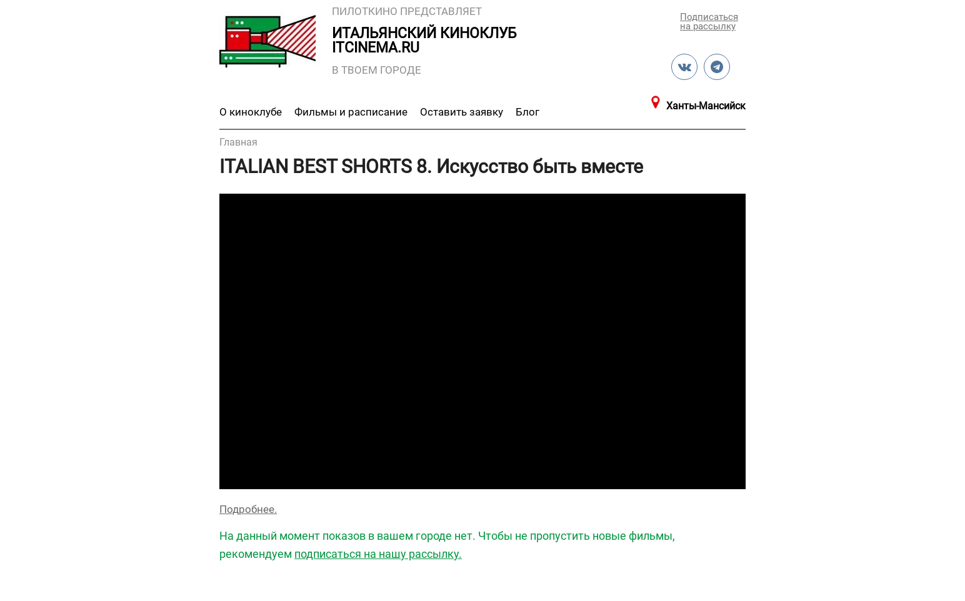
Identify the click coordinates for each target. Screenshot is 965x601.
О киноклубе (250, 112)
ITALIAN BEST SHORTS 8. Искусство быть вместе (431, 166)
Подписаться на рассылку (708, 21)
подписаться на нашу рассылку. (378, 553)
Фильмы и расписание (351, 112)
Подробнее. (248, 509)
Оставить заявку (461, 112)
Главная (238, 142)
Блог (527, 112)
